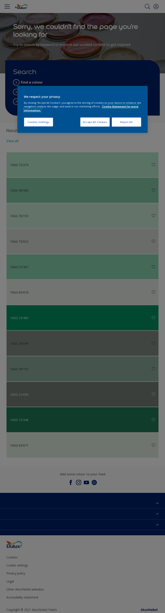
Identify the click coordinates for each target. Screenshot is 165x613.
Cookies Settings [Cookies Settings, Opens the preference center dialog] (39, 121)
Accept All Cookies (95, 121)
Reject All (126, 121)
